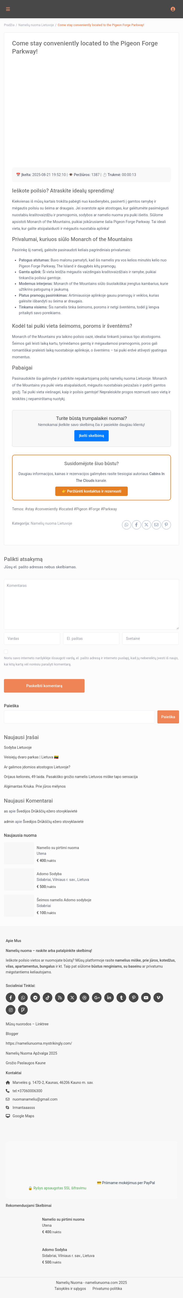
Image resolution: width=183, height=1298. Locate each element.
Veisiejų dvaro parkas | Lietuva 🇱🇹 (31, 757)
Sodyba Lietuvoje (18, 747)
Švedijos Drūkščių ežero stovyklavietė (46, 811)
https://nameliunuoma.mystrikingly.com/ (39, 1043)
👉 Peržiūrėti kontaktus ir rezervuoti (91, 491)
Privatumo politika (107, 1289)
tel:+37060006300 (27, 1091)
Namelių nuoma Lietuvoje (51, 523)
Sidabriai (44, 906)
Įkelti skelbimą (91, 436)
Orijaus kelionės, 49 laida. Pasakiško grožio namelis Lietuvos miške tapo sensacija (71, 777)
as (6, 811)
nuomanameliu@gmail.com (35, 1099)
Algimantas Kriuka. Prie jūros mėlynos (35, 786)
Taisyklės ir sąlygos (70, 1289)
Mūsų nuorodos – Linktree (27, 1024)
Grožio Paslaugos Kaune (26, 1063)
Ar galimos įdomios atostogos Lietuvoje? (37, 767)
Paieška (11, 705)
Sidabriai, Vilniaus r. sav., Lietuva (63, 880)
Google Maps (23, 1116)
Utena (41, 853)
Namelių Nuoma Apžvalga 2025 (31, 1053)
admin (9, 822)
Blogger (12, 1034)
